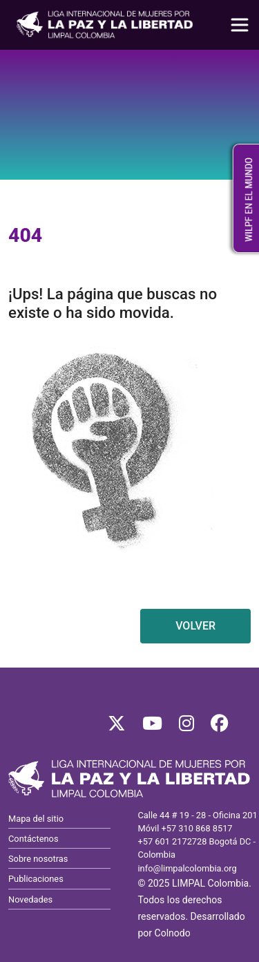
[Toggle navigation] (239, 25)
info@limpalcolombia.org (187, 868)
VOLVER (195, 625)
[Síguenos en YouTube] (152, 727)
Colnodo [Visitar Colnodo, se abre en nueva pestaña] (173, 933)
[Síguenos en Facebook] (220, 727)
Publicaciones (36, 879)
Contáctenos (33, 838)
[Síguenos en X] (117, 727)
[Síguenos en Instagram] (186, 727)
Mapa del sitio (36, 818)
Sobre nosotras (38, 858)
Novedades (30, 899)
